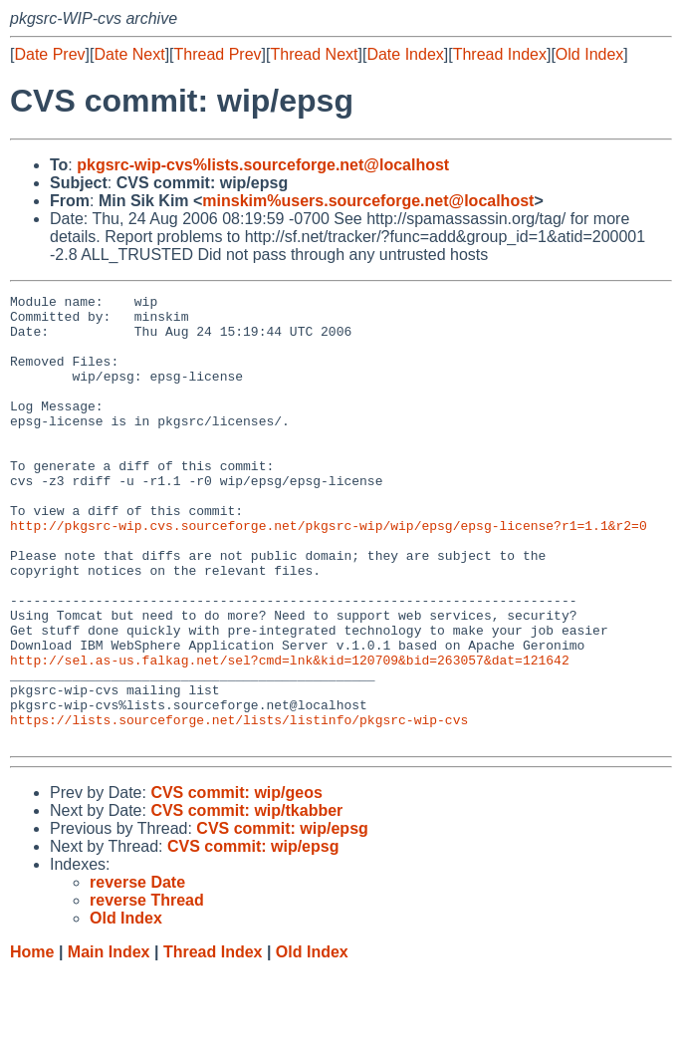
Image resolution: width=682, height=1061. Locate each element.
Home (32, 1041)
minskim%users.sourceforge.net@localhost (368, 200)
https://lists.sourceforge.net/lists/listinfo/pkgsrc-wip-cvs (239, 806)
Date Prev (49, 54)
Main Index (109, 1041)
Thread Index (500, 54)
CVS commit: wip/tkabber (246, 900)
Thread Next (313, 54)
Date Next (129, 54)
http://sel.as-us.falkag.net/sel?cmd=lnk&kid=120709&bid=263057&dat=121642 (289, 734)
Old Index (589, 54)
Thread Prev (218, 54)
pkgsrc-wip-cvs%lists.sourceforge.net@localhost (263, 164)
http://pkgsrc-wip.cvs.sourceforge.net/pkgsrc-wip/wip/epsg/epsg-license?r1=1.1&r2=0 (328, 573)
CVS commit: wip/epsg (281, 918)
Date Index (404, 54)
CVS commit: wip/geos (236, 882)
